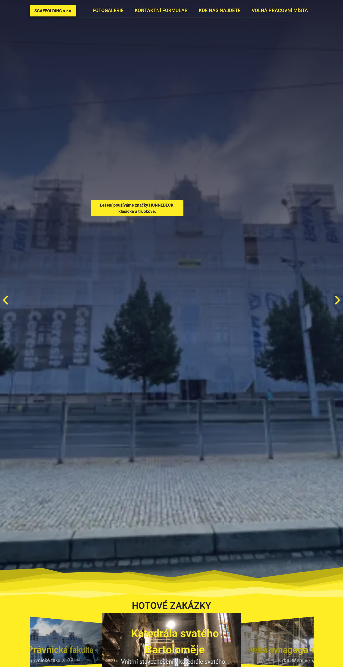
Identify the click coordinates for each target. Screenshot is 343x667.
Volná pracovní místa (280, 10)
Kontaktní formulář (161, 10)
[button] (337, 300)
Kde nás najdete (220, 10)
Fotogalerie (108, 10)
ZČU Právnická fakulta (48, 650)
